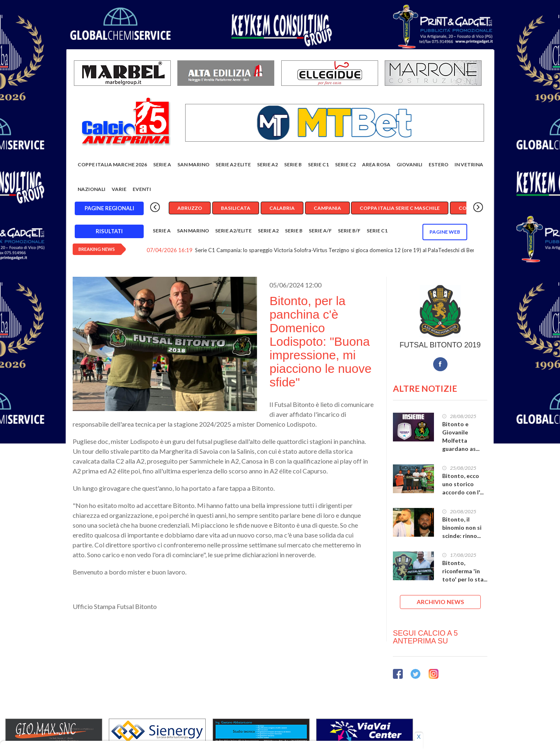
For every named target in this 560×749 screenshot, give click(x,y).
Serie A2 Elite (233, 164)
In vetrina (468, 164)
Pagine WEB (444, 232)
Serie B (293, 164)
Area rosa (376, 164)
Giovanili (409, 164)
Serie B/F (349, 230)
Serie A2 (267, 164)
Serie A (162, 164)
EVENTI (142, 189)
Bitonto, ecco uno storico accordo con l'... (463, 484)
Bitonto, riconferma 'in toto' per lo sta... (464, 571)
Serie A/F (320, 230)
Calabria (282, 208)
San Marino (193, 164)
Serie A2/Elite (233, 230)
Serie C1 (318, 164)
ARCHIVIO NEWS (440, 601)
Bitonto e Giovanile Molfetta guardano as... (461, 436)
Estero (438, 164)
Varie (119, 189)
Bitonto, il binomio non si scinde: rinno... (462, 527)
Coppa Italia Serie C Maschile (400, 208)
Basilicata (235, 208)
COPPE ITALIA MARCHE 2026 (112, 164)
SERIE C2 (345, 164)
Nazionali (92, 189)
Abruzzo (189, 208)
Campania (327, 208)
